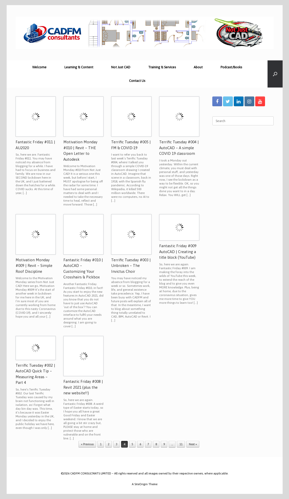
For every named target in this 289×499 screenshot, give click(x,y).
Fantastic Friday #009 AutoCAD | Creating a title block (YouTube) (177, 251)
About (198, 67)
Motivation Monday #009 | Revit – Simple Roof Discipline (34, 266)
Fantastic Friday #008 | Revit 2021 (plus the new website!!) (83, 387)
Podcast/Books (231, 67)
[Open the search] (275, 74)
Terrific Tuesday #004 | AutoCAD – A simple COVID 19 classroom (179, 148)
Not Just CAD (120, 67)
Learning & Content (78, 67)
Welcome (39, 67)
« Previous (87, 444)
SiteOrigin (141, 484)
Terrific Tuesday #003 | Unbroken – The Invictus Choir (131, 266)
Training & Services (162, 67)
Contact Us (137, 81)
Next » (193, 444)
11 (180, 444)
